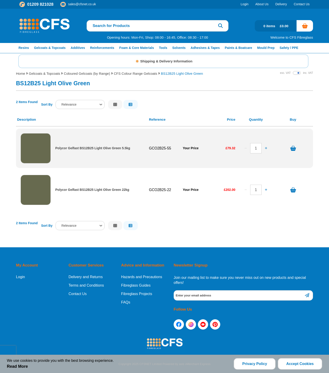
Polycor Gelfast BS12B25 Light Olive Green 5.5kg (92, 148)
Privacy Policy (254, 364)
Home (20, 73)
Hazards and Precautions (141, 277)
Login (20, 277)
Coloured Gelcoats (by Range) (87, 73)
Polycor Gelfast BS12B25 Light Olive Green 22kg (92, 190)
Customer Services (86, 265)
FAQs (125, 302)
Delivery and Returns (86, 277)
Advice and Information (142, 265)
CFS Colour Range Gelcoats (135, 73)
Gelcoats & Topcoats (44, 73)
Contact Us (78, 294)
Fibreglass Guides (136, 285)
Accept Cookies (300, 364)
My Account (27, 265)
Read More (17, 366)
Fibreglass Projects (136, 294)
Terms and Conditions (86, 285)
